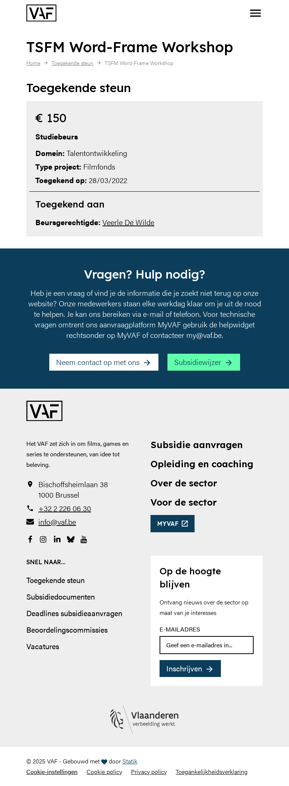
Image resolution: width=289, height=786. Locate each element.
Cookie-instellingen (52, 771)
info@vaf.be (57, 521)
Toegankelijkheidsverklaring (212, 771)
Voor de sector (184, 502)
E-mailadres (180, 629)
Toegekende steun (55, 579)
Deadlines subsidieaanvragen (74, 612)
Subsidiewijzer (197, 361)
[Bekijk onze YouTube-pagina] (84, 538)
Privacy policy (149, 771)
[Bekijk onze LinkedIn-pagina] (57, 538)
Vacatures (42, 646)
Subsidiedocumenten (60, 596)
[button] (255, 13)
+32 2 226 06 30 (64, 508)
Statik (129, 761)
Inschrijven (184, 668)
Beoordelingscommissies (67, 629)
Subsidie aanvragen (197, 444)
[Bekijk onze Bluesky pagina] (71, 538)
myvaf (168, 523)
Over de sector (184, 483)
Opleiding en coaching (202, 463)
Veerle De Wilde (128, 222)
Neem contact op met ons (98, 361)
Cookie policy (104, 771)
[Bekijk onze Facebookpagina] (30, 538)
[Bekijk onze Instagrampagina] (43, 538)
